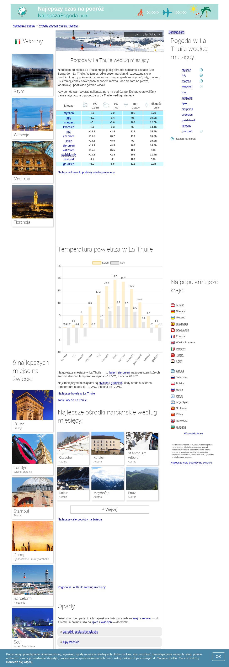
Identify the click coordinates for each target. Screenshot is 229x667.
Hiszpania (19, 602)
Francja (18, 428)
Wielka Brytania (23, 471)
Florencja (22, 222)
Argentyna (182, 402)
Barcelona (23, 598)
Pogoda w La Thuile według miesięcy (82, 587)
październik (69, 154)
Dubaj (19, 554)
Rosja (179, 389)
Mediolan (22, 178)
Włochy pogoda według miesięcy (59, 25)
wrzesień (68, 150)
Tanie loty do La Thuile (72, 400)
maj (68, 131)
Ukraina (180, 317)
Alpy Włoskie (71, 642)
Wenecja (21, 134)
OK (218, 656)
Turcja (17, 515)
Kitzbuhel (66, 458)
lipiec (68, 141)
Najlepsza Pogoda (24, 25)
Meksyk (180, 348)
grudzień (68, 164)
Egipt (179, 360)
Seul (17, 642)
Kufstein (100, 458)
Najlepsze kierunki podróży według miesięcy (86, 172)
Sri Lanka (181, 408)
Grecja (180, 370)
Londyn (20, 467)
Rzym (19, 91)
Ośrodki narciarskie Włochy (80, 631)
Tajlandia (181, 377)
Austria (180, 305)
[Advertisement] (110, 206)
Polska (180, 383)
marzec (69, 122)
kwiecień (68, 127)
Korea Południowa (24, 646)
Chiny (179, 414)
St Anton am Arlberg (137, 455)
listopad (69, 159)
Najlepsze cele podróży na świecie (80, 519)
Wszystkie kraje (193, 433)
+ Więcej (109, 509)
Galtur (63, 493)
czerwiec (68, 136)
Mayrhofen (101, 493)
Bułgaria (181, 426)
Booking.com (176, 31)
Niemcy (180, 311)
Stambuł (21, 511)
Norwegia (181, 420)
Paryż (19, 423)
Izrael (179, 395)
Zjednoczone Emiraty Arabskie (31, 559)
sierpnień (69, 145)
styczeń (69, 113)
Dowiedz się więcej (19, 662)
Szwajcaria (182, 330)
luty (68, 118)
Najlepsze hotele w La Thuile (76, 393)
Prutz (132, 493)
